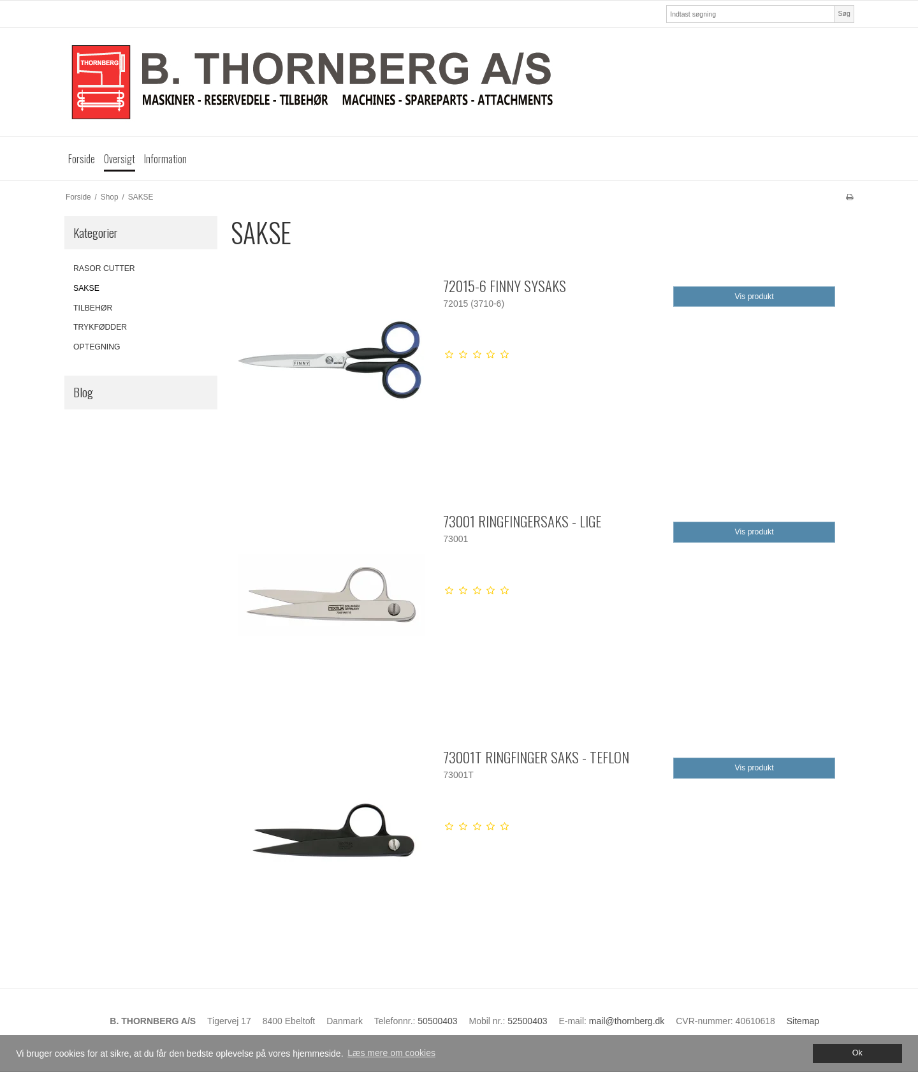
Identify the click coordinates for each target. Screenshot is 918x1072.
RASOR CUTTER (104, 268)
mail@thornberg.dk (627, 1021)
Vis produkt (754, 296)
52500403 (527, 1021)
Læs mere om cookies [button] (391, 1053)
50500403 (437, 1021)
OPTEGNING (96, 346)
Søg (844, 13)
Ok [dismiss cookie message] (857, 1052)
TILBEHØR (92, 308)
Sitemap (803, 1021)
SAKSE (86, 288)
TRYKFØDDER (100, 327)
